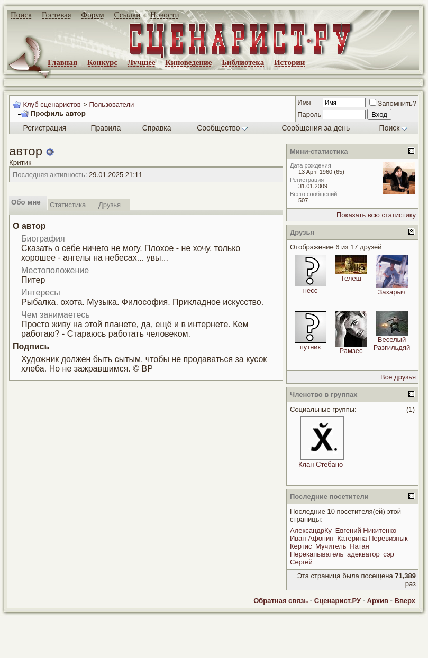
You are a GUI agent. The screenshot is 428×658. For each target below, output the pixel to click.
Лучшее (142, 62)
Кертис (301, 546)
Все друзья (398, 377)
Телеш (351, 278)
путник (310, 347)
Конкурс (102, 62)
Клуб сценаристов (51, 104)
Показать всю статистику (376, 215)
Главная (62, 62)
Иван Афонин (312, 538)
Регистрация (45, 128)
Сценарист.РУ (337, 601)
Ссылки (127, 15)
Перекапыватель (316, 554)
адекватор (363, 554)
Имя (304, 102)
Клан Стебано (320, 464)
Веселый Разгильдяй (392, 343)
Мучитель (330, 546)
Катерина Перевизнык (372, 538)
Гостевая (56, 15)
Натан (359, 546)
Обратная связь (280, 601)
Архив (377, 601)
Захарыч (391, 292)
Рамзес (351, 351)
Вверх (405, 601)
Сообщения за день (315, 128)
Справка (156, 128)
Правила (105, 128)
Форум (92, 15)
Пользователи (111, 104)
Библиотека (243, 62)
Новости (164, 15)
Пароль (309, 114)
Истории (289, 62)
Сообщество (222, 128)
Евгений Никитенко (365, 530)
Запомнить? (392, 103)
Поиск (21, 15)
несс (310, 290)
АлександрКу (311, 530)
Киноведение (188, 62)
